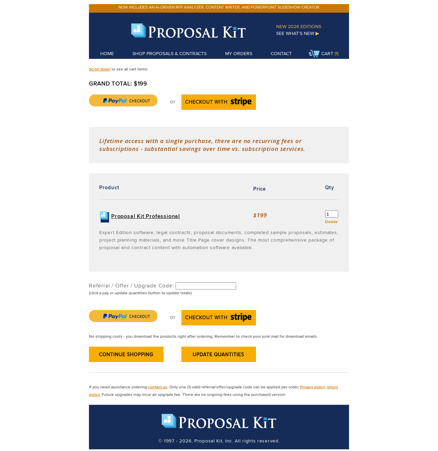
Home (107, 53)
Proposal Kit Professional (145, 216)
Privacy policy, (313, 387)
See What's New (297, 33)
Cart (321, 54)
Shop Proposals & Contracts (169, 53)
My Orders (238, 53)
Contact (281, 53)
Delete (331, 221)
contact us (157, 387)
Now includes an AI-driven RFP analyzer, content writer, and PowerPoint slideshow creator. (219, 7)
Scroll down (100, 69)
